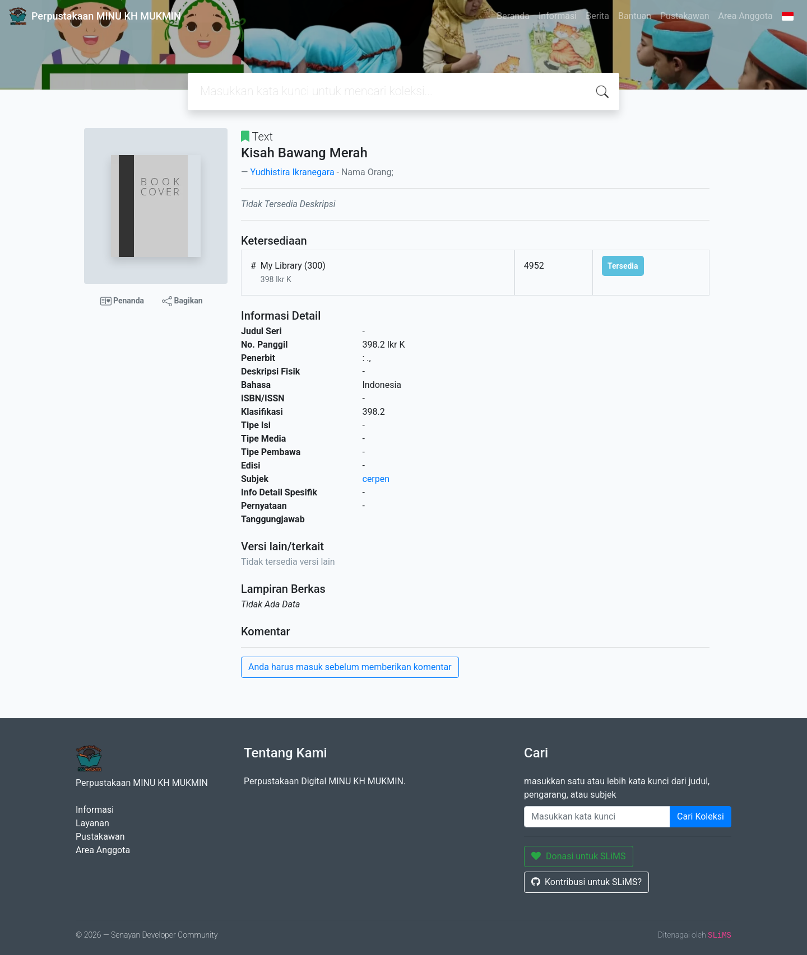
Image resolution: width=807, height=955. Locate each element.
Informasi (558, 16)
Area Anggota (745, 16)
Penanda (122, 301)
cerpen (376, 479)
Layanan (92, 823)
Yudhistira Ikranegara (292, 172)
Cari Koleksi (700, 816)
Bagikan (182, 301)
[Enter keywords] (597, 816)
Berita (597, 16)
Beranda (513, 16)
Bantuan (634, 16)
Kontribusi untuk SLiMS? (586, 882)
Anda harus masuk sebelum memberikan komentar (350, 667)
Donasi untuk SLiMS (578, 856)
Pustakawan (684, 16)
